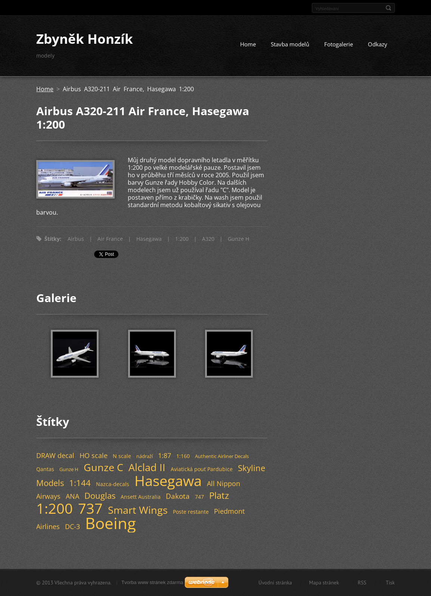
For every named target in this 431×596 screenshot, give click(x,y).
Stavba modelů (290, 44)
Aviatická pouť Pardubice (202, 469)
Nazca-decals (112, 484)
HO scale (94, 455)
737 (90, 508)
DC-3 (72, 526)
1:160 (183, 456)
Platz (219, 495)
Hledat (388, 8)
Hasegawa (149, 238)
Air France (110, 238)
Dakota (178, 496)
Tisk (390, 582)
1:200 (182, 238)
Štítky (52, 238)
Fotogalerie (338, 44)
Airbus (76, 238)
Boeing (110, 523)
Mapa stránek (324, 582)
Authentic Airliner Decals (222, 456)
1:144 (80, 483)
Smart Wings (138, 510)
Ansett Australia (141, 496)
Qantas (45, 469)
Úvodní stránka (275, 582)
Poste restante (191, 511)
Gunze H (238, 238)
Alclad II (146, 467)
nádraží (144, 456)
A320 (208, 238)
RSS (362, 582)
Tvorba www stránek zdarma (152, 582)
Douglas (99, 495)
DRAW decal (55, 455)
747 (199, 496)
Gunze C (103, 467)
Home (248, 44)
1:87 (164, 455)
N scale (122, 456)
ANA (72, 496)
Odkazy (377, 44)
